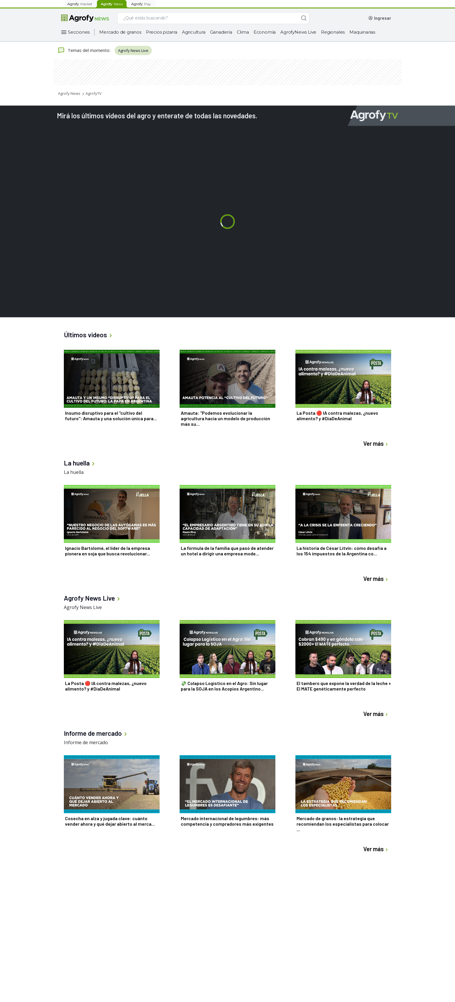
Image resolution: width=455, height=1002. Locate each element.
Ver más (376, 443)
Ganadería (221, 32)
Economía (265, 32)
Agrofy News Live (133, 50)
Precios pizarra (161, 32)
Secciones (79, 32)
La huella (74, 472)
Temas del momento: (84, 50)
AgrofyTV (94, 93)
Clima (243, 32)
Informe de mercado (86, 742)
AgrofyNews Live (298, 32)
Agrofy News (69, 93)
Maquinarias (362, 32)
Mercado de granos (120, 32)
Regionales (333, 32)
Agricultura (193, 32)
